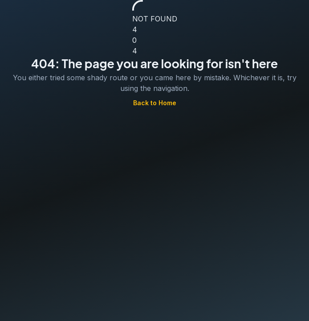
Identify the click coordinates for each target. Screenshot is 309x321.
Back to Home (154, 103)
